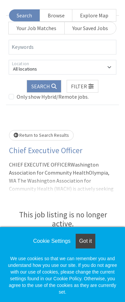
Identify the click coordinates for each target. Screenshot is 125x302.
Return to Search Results (41, 135)
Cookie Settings (51, 241)
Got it (85, 241)
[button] (83, 86)
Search (24, 15)
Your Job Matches (36, 28)
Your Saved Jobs (90, 28)
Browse (56, 15)
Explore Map (94, 15)
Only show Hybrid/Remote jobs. (53, 96)
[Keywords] (62, 47)
